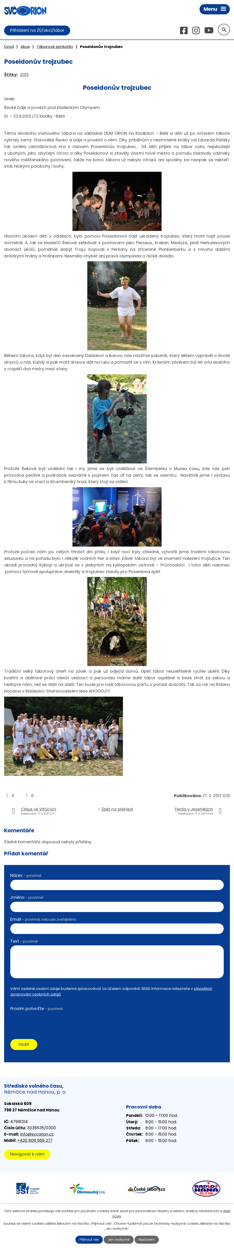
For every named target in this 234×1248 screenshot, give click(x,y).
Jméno (26, 897)
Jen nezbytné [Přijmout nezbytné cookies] (119, 1239)
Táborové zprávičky (55, 46)
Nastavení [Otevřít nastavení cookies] (147, 1239)
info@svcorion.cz (36, 1134)
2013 (24, 75)
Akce (25, 46)
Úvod (9, 46)
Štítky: (11, 75)
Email (43, 919)
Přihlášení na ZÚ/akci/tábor (37, 30)
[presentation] (45, 1022)
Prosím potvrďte (36, 1009)
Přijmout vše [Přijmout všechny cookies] (89, 1239)
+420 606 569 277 (35, 1140)
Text (24, 941)
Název (25, 875)
